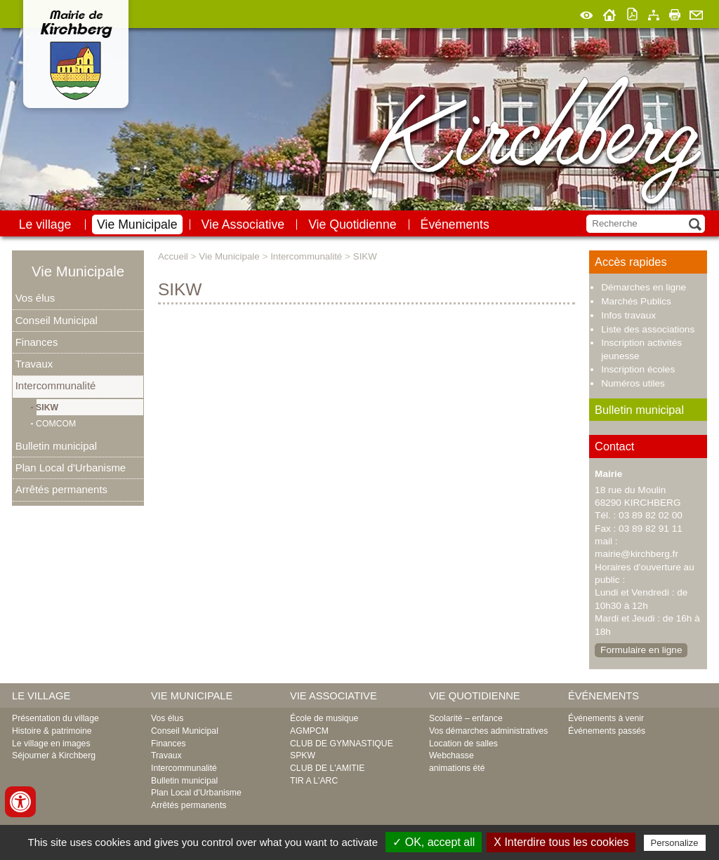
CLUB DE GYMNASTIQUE (341, 743)
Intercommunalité (55, 385)
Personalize (675, 843)
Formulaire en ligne (641, 650)
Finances (36, 342)
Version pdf (633, 13)
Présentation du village (55, 718)
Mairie (608, 474)
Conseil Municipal (56, 320)
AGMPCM (309, 731)
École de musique (324, 718)
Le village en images (51, 743)
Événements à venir (606, 718)
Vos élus (35, 298)
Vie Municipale (137, 224)
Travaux (34, 364)
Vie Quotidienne (352, 224)
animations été (457, 768)
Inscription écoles (638, 369)
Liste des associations (647, 329)
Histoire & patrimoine (52, 731)
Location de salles (463, 743)
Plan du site (654, 13)
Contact (696, 13)
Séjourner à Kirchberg (53, 755)
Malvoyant (587, 13)
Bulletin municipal (56, 446)
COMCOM (57, 424)
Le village (45, 224)
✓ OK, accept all (434, 842)
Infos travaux (628, 315)
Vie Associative (243, 224)
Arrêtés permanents (61, 489)
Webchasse (451, 755)
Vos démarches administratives (488, 731)
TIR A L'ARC (314, 781)
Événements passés (606, 731)
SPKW (302, 755)
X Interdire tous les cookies (561, 842)
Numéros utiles (633, 383)
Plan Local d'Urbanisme (70, 467)
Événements (455, 224)
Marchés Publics (636, 301)
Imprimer (675, 13)
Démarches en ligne (643, 287)
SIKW (47, 407)
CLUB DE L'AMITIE (327, 768)
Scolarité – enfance (466, 718)
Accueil (610, 13)
